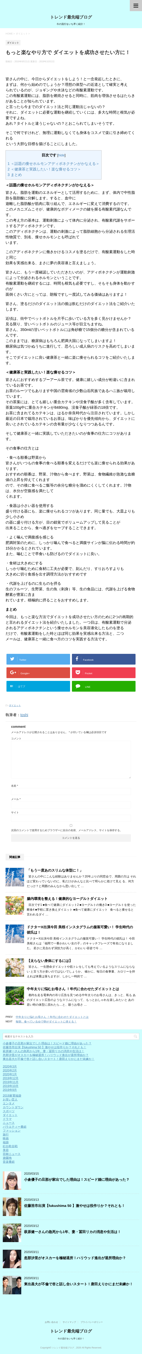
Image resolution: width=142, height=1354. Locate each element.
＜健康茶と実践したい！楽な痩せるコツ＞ (44, 169)
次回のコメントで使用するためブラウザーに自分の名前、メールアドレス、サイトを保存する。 (66, 830)
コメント (16, 738)
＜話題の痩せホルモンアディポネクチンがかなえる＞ (53, 164)
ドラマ (7, 1119)
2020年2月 (10, 1070)
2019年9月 (10, 1089)
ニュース (9, 1122)
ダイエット (15, 705)
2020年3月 (10, 1066)
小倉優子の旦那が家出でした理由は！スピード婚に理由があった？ (47, 1043)
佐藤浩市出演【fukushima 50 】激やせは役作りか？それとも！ (44, 1047)
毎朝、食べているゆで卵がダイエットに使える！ (46, 1021)
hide (61, 155)
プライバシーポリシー (92, 1322)
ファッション (12, 1130)
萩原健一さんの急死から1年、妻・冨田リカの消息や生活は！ (43, 1051)
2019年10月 (10, 1086)
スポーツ (9, 1111)
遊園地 (7, 1157)
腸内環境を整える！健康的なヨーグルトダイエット (67, 899)
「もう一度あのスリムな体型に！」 (55, 870)
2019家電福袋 (12, 1095)
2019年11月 (10, 1082)
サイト (15, 812)
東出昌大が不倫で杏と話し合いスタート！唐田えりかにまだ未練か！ (48, 1059)
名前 (14, 785)
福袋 (6, 1142)
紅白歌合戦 (10, 1146)
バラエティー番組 (14, 1126)
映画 (6, 1138)
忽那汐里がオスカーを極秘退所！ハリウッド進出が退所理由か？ (46, 1055)
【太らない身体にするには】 (49, 961)
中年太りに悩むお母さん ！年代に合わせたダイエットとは (73, 989)
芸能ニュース (12, 1154)
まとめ (15, 175)
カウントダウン (13, 1107)
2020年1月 (10, 1074)
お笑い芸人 (10, 1099)
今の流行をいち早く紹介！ (71, 1338)
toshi (24, 715)
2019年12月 (10, 1078)
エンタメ (9, 1103)
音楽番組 (9, 1161)
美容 (6, 1150)
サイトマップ (69, 1322)
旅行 (6, 1134)
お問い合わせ (51, 1322)
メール (16, 799)
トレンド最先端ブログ (71, 17)
